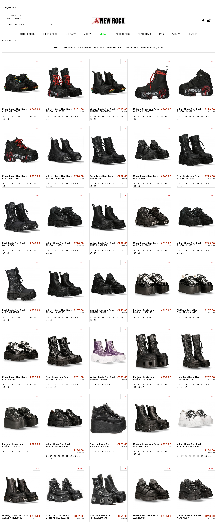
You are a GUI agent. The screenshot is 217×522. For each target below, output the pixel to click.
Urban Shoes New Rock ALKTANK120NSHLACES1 (59, 445)
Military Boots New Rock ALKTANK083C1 (146, 445)
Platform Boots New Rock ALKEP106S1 (100, 445)
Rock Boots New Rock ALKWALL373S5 (13, 311)
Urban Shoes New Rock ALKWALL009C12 (189, 110)
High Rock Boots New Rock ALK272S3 (188, 378)
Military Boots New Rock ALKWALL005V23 (102, 378)
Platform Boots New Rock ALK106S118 (143, 311)
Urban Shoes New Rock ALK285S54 (145, 177)
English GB (9, 8)
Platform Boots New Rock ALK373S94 (143, 378)
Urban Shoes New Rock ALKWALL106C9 (14, 177)
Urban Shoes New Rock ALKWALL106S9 (58, 244)
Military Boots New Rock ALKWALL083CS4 (59, 177)
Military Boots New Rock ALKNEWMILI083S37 (15, 517)
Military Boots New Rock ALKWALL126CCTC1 (146, 110)
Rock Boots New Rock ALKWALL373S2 (57, 378)
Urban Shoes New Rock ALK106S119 (14, 378)
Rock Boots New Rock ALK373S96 (101, 177)
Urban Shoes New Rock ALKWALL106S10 (145, 244)
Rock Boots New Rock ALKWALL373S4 (188, 177)
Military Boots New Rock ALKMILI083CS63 (102, 244)
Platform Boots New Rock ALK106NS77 (12, 445)
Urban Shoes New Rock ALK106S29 (189, 517)
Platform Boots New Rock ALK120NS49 (187, 311)
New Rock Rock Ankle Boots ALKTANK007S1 (57, 517)
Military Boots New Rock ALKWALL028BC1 (59, 110)
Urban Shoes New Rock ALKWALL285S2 (102, 311)
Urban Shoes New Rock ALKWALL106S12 (189, 244)
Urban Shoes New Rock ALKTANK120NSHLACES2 (190, 445)
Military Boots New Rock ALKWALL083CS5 (59, 311)
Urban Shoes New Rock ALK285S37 (145, 517)
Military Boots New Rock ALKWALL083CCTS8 (102, 110)
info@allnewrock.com (14, 18)
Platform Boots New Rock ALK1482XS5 (100, 517)
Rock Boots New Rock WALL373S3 (13, 244)
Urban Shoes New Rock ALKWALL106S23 (14, 110)
